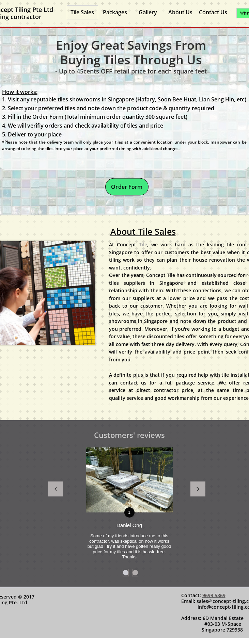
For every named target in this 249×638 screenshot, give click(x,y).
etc (241, 99)
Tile (143, 244)
